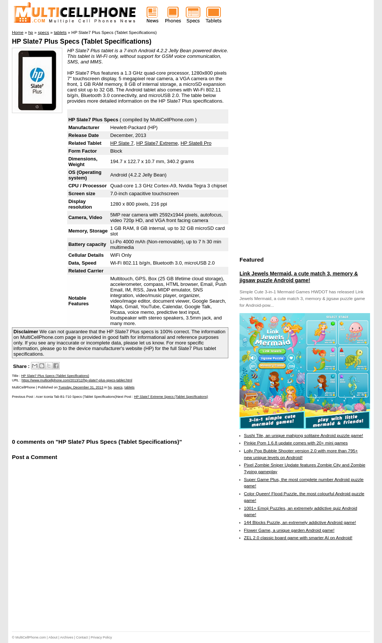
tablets (130, 387)
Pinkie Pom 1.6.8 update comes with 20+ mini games (296, 443)
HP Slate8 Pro (196, 143)
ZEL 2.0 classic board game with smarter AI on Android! (298, 537)
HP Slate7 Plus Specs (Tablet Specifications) (81, 41)
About (52, 637)
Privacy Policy (101, 637)
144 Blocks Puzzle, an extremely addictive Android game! (300, 522)
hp (110, 387)
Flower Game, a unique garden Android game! (289, 530)
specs (117, 387)
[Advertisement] (99, 418)
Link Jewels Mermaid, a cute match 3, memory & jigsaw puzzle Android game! (298, 277)
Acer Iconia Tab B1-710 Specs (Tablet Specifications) (76, 397)
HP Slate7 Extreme (157, 143)
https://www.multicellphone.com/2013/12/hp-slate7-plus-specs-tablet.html (77, 380)
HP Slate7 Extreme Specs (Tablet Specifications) (171, 397)
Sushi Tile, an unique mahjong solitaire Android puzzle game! (303, 435)
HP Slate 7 (122, 143)
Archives (66, 637)
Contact (82, 637)
